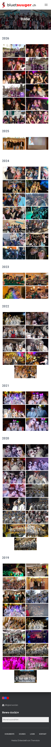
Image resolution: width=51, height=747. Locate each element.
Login (32, 734)
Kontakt (42, 734)
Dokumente (9, 734)
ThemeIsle (35, 740)
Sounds (22, 734)
